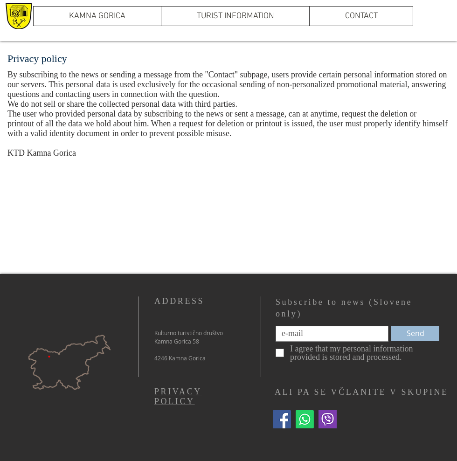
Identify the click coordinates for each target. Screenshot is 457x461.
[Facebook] (282, 419)
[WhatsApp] (305, 419)
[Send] (415, 333)
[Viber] (328, 419)
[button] (235, 16)
